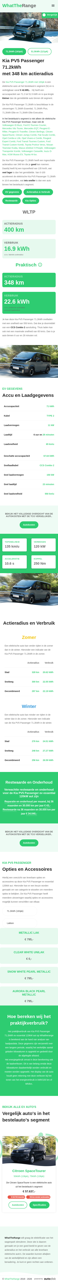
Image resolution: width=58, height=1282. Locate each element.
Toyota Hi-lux (30, 154)
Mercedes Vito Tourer (13, 128)
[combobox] (19, 911)
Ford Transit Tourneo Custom (31, 141)
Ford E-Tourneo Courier (35, 125)
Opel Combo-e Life (12, 138)
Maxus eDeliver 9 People (31, 147)
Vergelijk (50, 14)
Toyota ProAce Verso (35, 144)
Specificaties (39, 1204)
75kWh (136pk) (37, 1176)
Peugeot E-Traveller (19, 131)
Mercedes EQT (32, 128)
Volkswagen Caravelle (32, 151)
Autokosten (29, 524)
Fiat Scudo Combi (47, 134)
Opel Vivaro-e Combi (32, 138)
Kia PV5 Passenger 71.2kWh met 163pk (25, 81)
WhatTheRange (12, 1278)
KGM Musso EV (16, 154)
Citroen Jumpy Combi (27, 134)
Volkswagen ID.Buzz (12, 125)
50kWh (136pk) (21, 1176)
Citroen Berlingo (37, 131)
